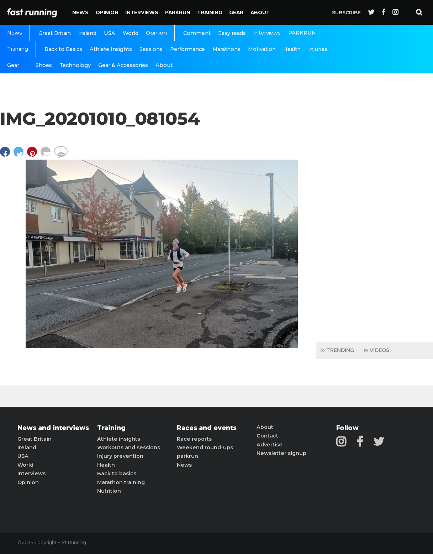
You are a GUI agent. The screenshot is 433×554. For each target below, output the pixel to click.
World (130, 33)
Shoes (44, 65)
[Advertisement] (374, 224)
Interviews (141, 12)
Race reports (194, 438)
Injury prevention (120, 456)
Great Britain (54, 33)
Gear (236, 12)
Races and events (207, 428)
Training (209, 12)
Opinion (107, 12)
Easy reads (232, 33)
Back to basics (116, 473)
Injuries (317, 49)
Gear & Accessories (123, 65)
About (260, 12)
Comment (197, 33)
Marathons (226, 49)
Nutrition (109, 490)
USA (109, 33)
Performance (187, 49)
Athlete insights (118, 438)
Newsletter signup (281, 453)
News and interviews (53, 428)
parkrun (187, 456)
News (80, 12)
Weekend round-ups (205, 447)
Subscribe (346, 12)
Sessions (151, 49)
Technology (75, 65)
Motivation (262, 49)
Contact (267, 435)
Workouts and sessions (128, 447)
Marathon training (121, 482)
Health (292, 49)
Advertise (269, 444)
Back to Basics (63, 49)
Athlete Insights (111, 49)
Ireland (87, 33)
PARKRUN (177, 12)
